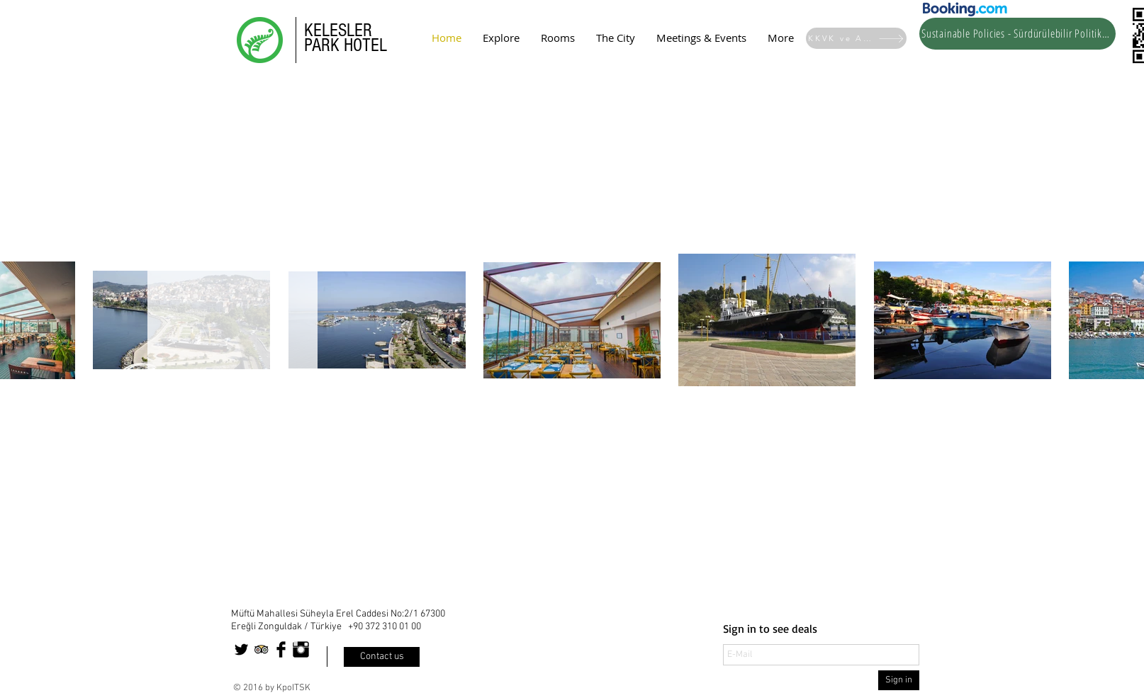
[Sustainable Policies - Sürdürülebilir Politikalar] (1017, 34)
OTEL (370, 45)
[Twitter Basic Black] (241, 649)
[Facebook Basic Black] (281, 649)
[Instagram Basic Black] (301, 649)
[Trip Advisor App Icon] (261, 649)
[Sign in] (898, 680)
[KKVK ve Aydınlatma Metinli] (856, 38)
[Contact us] (382, 657)
